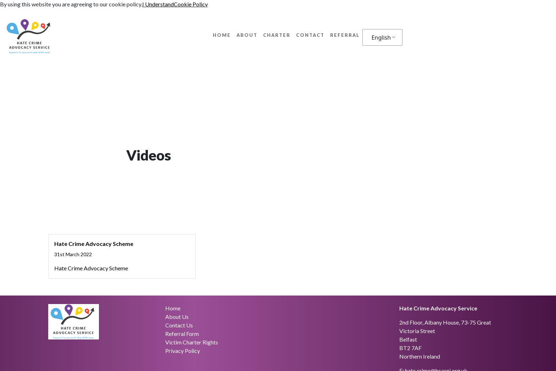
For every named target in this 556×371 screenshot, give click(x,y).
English (381, 37)
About (247, 35)
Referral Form (182, 333)
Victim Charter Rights (191, 342)
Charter (276, 35)
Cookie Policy (191, 4)
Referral (345, 35)
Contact (310, 35)
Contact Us (179, 325)
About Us (177, 316)
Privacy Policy (182, 350)
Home (222, 35)
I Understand (158, 4)
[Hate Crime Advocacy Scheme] (122, 256)
